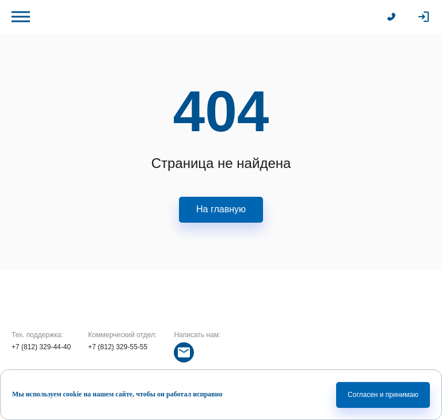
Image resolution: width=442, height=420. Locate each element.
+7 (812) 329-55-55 (117, 347)
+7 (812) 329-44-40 (41, 347)
